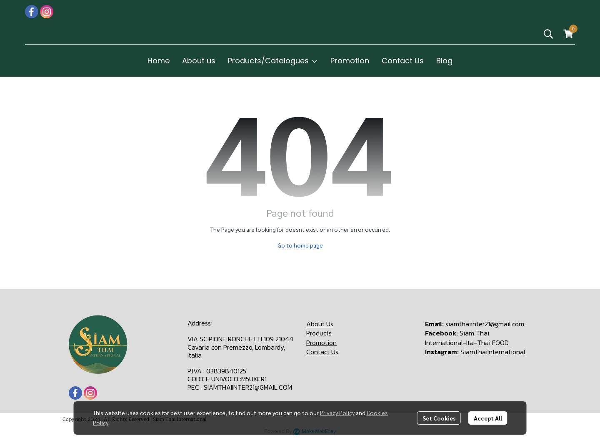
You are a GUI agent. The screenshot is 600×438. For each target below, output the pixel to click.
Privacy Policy (337, 412)
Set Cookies (438, 418)
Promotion (321, 343)
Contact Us (322, 352)
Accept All (488, 418)
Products (319, 333)
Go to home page (300, 245)
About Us (319, 324)
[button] (548, 34)
